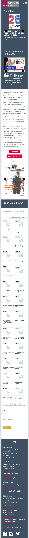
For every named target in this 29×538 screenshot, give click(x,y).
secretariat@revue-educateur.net (12, 507)
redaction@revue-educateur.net (11, 516)
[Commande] (17, 218)
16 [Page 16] (15, 404)
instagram (11, 534)
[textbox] (3, 423)
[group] (14, 31)
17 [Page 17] (18, 404)
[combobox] (14, 423)
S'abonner (14, 152)
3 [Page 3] (9, 404)
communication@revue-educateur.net (13, 523)
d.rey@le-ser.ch (7, 470)
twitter (18, 533)
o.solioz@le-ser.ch (8, 475)
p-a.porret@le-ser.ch (8, 479)
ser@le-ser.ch (6, 459)
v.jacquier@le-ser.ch (8, 486)
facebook (5, 534)
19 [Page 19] (22, 404)
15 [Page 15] (13, 404)
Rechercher (7, 427)
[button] (23, 31)
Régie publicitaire (14, 156)
